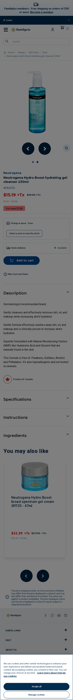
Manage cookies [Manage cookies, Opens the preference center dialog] (36, 694)
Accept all (36, 686)
